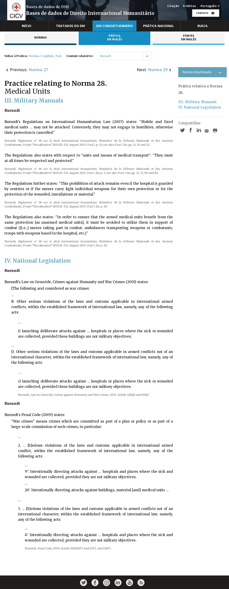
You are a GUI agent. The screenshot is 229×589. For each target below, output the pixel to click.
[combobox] (100, 56)
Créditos (189, 6)
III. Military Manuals (197, 102)
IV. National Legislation (199, 107)
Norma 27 (38, 69)
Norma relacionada (202, 72)
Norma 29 (157, 69)
